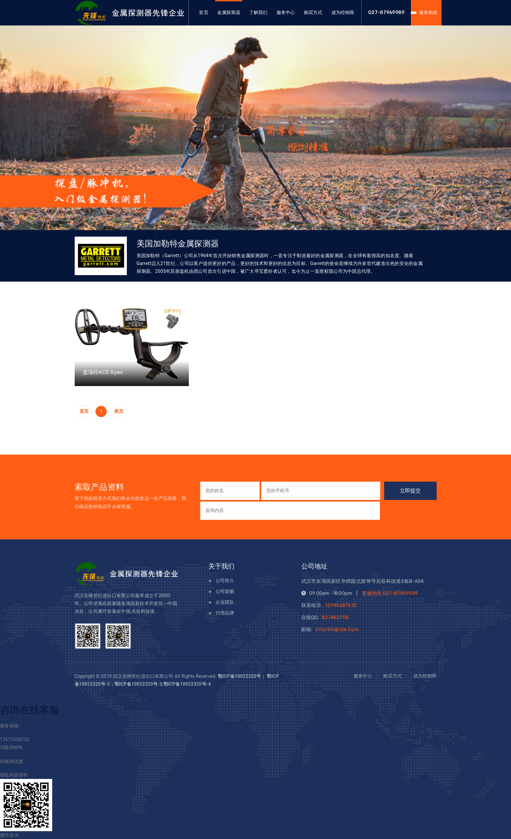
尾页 (119, 411)
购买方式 (313, 12)
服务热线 (428, 12)
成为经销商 (342, 12)
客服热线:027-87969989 (390, 593)
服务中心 (286, 12)
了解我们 (258, 12)
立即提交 (410, 491)
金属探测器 (228, 12)
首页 (203, 12)
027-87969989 (386, 12)
